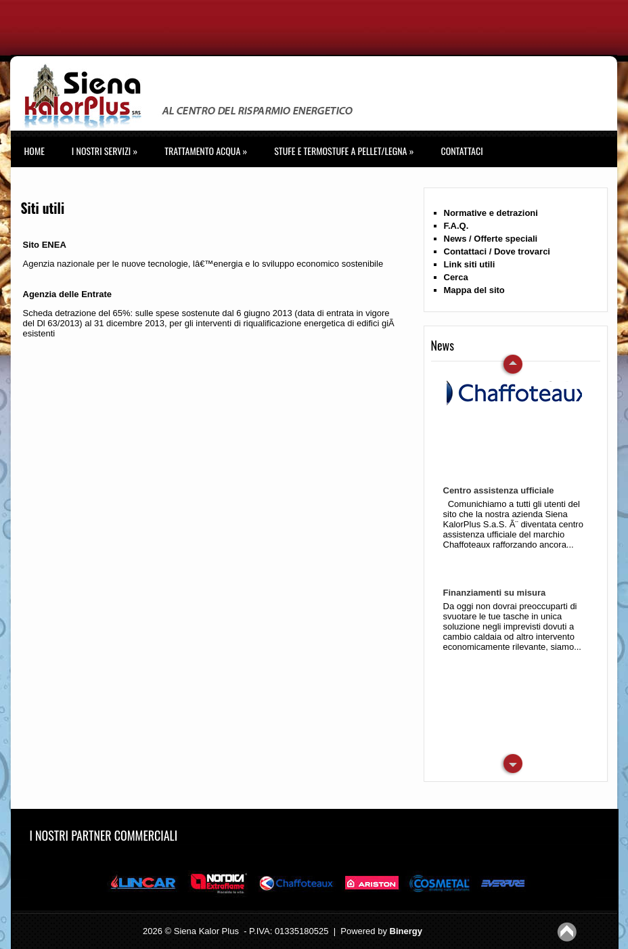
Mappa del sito (474, 290)
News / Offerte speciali (491, 239)
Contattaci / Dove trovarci (497, 251)
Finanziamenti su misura (494, 593)
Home (34, 151)
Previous (511, 764)
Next (511, 365)
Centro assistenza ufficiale (498, 490)
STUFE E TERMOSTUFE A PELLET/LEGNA (343, 151)
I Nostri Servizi (104, 151)
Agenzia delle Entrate (67, 294)
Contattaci (462, 151)
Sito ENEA (44, 245)
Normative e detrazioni (491, 213)
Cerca (456, 277)
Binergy (406, 931)
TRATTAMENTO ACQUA (205, 151)
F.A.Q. (456, 226)
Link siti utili (469, 264)
